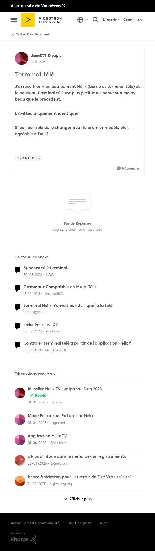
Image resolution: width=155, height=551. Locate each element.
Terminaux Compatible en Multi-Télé (60, 286)
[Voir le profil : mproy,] (20, 393)
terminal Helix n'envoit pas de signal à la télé (68, 305)
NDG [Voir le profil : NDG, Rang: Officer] (50, 274)
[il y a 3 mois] (37, 402)
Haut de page (79, 523)
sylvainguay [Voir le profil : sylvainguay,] (61, 483)
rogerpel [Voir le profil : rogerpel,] (57, 422)
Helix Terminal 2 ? (41, 324)
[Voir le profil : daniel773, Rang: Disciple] (21, 58)
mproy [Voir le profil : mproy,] (56, 402)
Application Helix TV (47, 436)
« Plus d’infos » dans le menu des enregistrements (77, 456)
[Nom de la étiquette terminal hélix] (28, 158)
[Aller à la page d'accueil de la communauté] (43, 20)
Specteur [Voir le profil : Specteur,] (58, 442)
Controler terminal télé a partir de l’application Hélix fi (78, 343)
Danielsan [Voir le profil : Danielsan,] (60, 463)
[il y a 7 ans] (33, 275)
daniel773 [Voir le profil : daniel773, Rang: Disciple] (39, 55)
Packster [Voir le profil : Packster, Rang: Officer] (53, 331)
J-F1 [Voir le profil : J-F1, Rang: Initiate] (47, 312)
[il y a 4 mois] (37, 463)
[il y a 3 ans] (32, 312)
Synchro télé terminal (45, 268)
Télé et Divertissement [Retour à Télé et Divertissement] (30, 34)
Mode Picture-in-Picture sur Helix (60, 415)
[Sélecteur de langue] (82, 19)
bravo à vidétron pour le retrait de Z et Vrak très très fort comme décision (80, 477)
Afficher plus (78, 498)
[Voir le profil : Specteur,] (20, 440)
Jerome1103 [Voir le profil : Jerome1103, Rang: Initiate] (53, 293)
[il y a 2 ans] (33, 331)
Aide (104, 523)
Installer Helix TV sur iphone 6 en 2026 (65, 389)
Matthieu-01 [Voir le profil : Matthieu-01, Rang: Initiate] (55, 350)
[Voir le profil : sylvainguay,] (20, 481)
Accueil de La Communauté (35, 523)
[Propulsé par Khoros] (78, 538)
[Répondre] (128, 168)
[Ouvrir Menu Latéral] (14, 20)
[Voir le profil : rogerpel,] (20, 419)
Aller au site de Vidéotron (36, 5)
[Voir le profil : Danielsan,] (20, 460)
